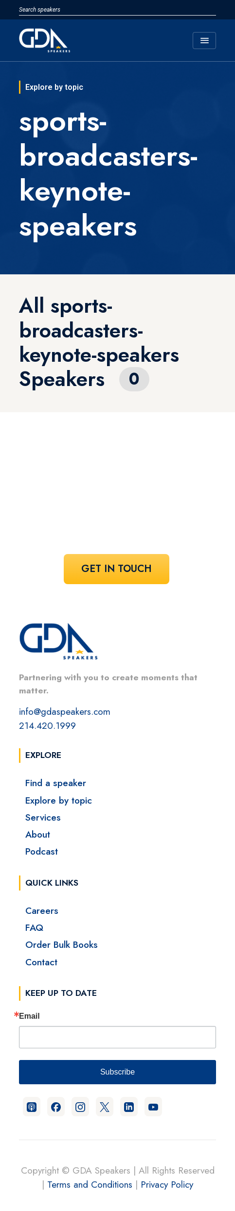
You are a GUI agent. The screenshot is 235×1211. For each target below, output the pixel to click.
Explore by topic (58, 800)
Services (43, 817)
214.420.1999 (47, 725)
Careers (41, 910)
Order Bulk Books (61, 944)
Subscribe (117, 1072)
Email (29, 1016)
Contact (41, 962)
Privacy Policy (167, 1184)
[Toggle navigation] (204, 40)
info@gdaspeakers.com (64, 711)
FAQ (34, 927)
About (37, 834)
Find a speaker (55, 783)
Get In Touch (116, 569)
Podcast (41, 851)
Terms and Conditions (89, 1184)
